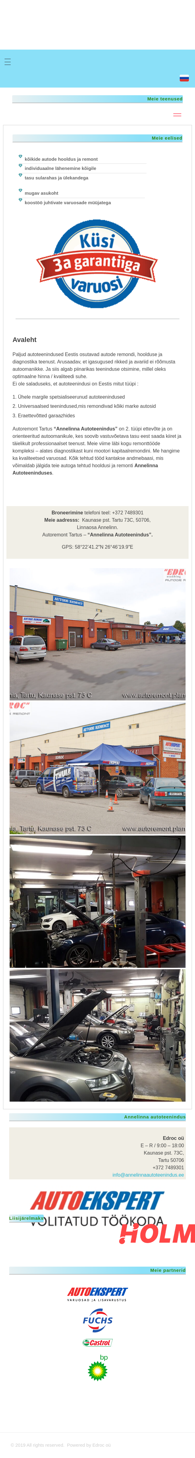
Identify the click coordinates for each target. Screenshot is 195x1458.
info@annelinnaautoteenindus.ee (148, 1175)
